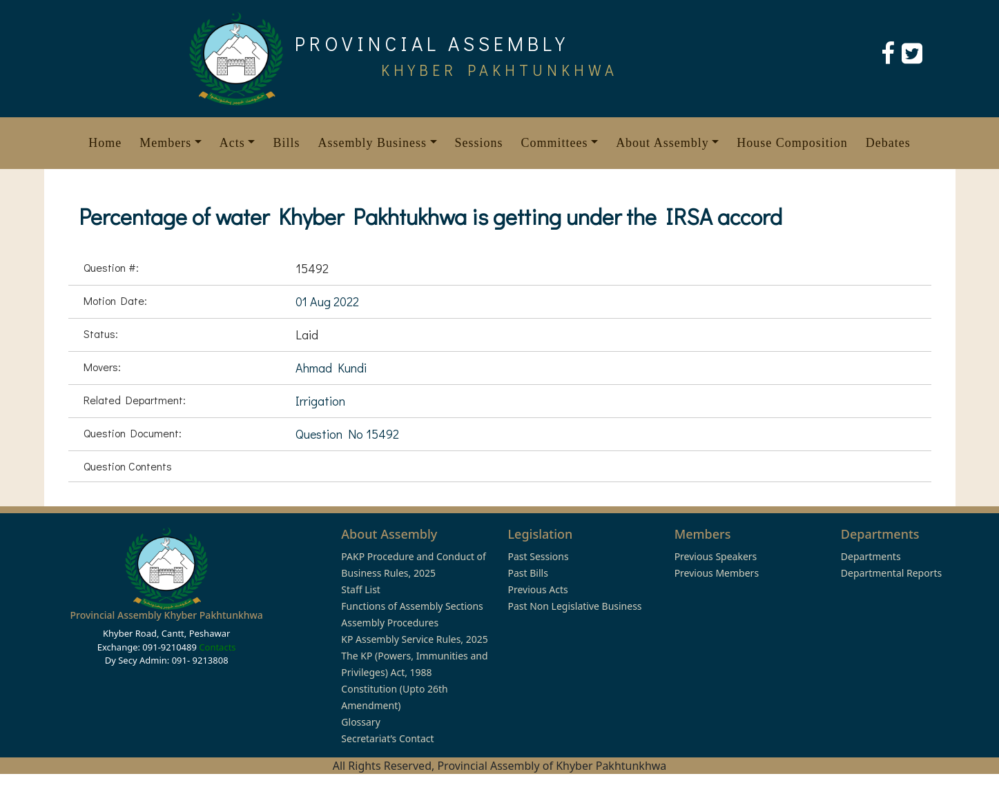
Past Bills (527, 572)
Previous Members (717, 572)
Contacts (217, 647)
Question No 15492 (347, 434)
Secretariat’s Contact (387, 738)
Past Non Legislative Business (574, 606)
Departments (871, 556)
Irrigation (320, 400)
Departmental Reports (891, 572)
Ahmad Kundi (331, 367)
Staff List (360, 589)
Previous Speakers (716, 556)
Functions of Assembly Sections (412, 606)
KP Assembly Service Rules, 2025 (414, 639)
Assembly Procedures (389, 622)
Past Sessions (537, 556)
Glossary (360, 721)
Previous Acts (537, 589)
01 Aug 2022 (327, 301)
